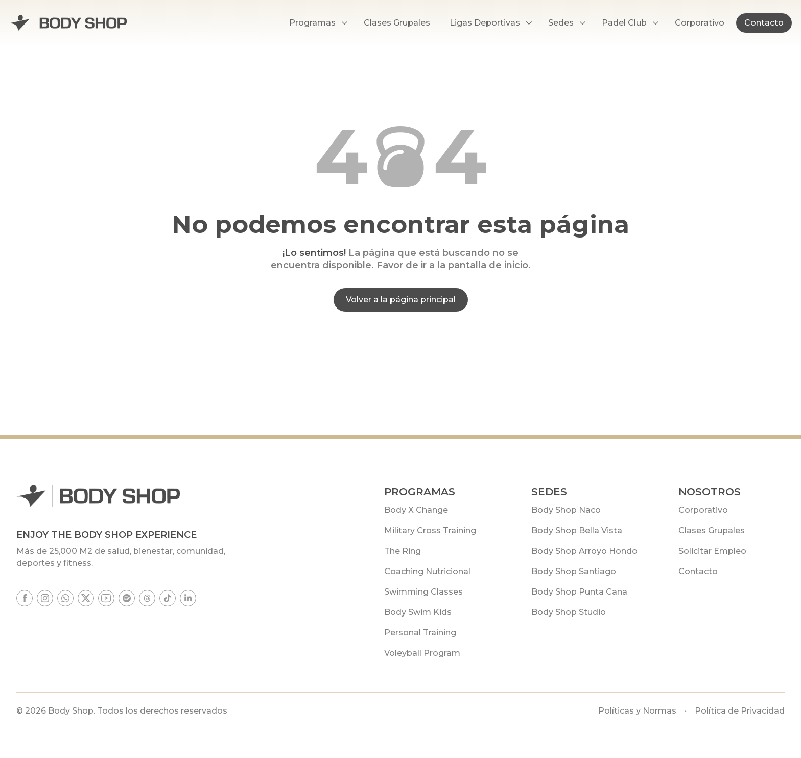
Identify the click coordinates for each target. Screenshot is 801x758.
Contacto (764, 23)
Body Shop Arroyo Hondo (584, 551)
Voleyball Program (422, 653)
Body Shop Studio (568, 612)
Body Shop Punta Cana (579, 592)
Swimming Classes (423, 592)
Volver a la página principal (401, 299)
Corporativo (703, 510)
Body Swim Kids (418, 612)
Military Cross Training (430, 530)
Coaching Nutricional (427, 571)
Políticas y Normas (637, 711)
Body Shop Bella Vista (576, 530)
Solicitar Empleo (712, 551)
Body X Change (416, 510)
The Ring (402, 551)
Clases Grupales (711, 530)
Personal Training (420, 632)
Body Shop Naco (566, 510)
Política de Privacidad (740, 711)
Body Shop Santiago (573, 571)
